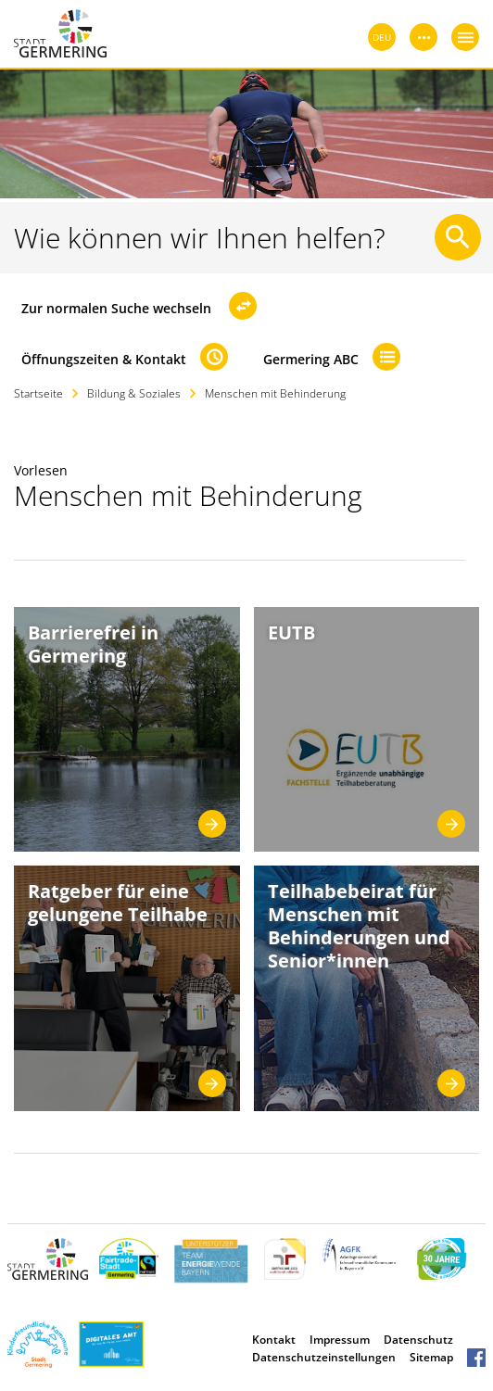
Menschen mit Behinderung (275, 393)
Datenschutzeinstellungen (324, 1357)
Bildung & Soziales (134, 393)
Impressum (340, 1339)
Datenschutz (418, 1339)
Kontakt (274, 1339)
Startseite (38, 393)
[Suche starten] (458, 237)
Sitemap (431, 1357)
